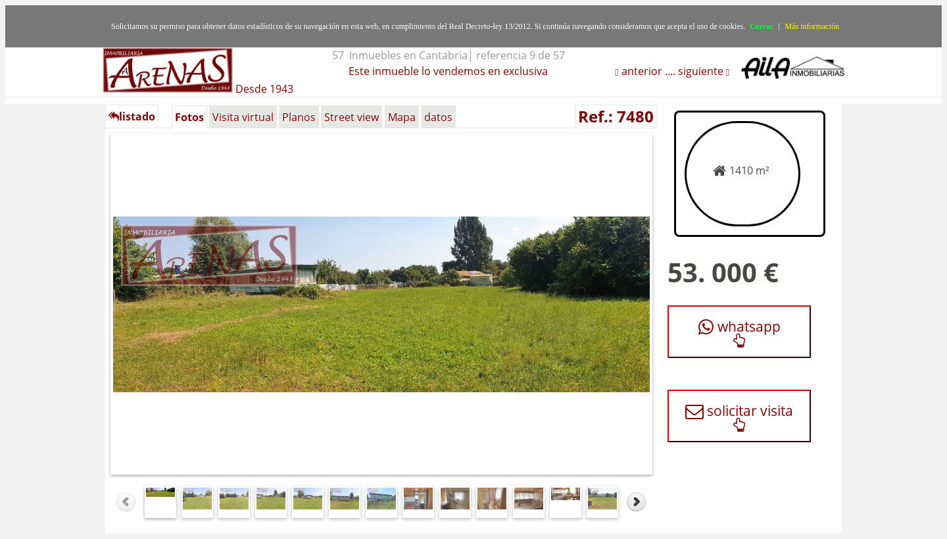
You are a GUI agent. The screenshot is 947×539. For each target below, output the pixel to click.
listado (132, 116)
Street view (351, 117)
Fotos (189, 117)
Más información (812, 26)
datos (438, 117)
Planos (299, 117)
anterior (640, 71)
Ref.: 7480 (616, 116)
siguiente (702, 71)
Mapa (402, 117)
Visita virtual (243, 117)
